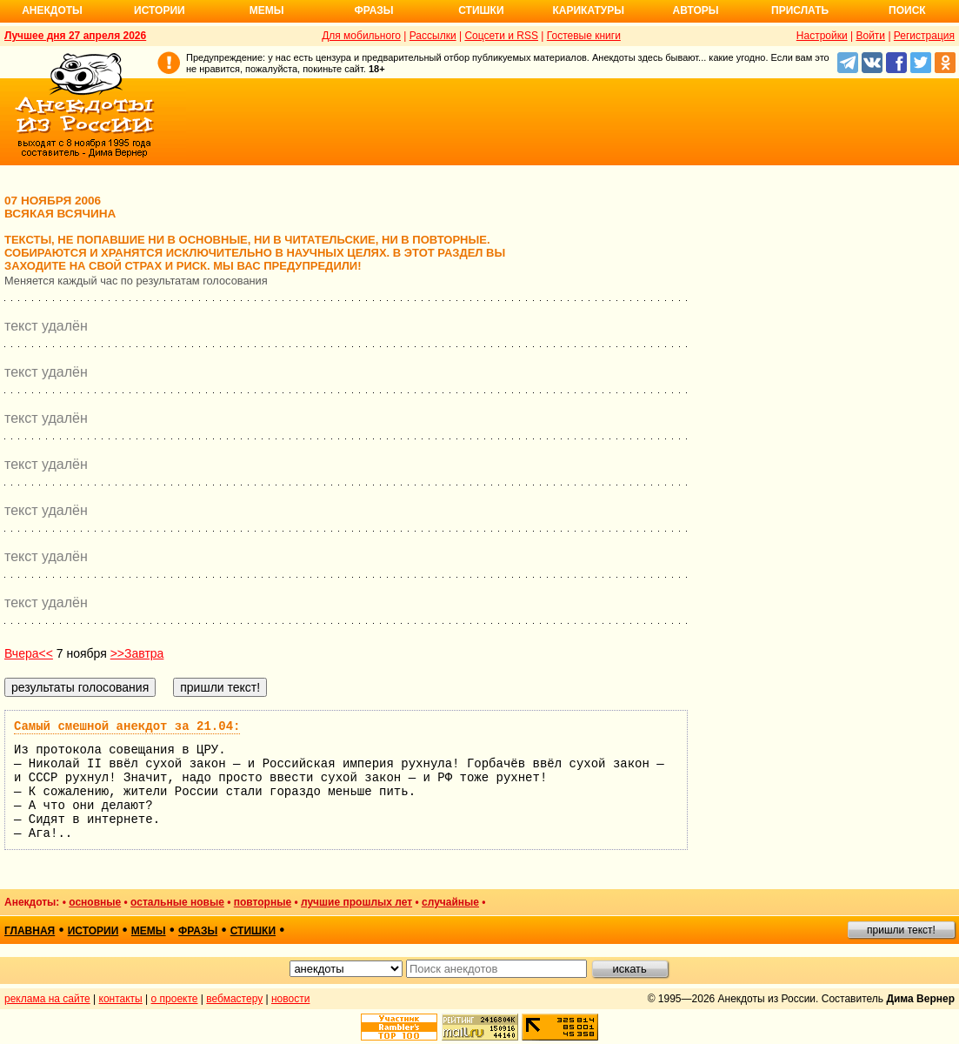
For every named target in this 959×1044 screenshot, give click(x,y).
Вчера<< (28, 653)
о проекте (174, 999)
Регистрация (924, 36)
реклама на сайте (47, 999)
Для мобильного (361, 36)
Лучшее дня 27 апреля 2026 (75, 36)
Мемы (267, 10)
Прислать (800, 10)
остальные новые (177, 902)
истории (93, 931)
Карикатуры (588, 10)
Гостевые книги (584, 36)
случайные (450, 902)
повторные (262, 902)
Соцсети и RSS (501, 36)
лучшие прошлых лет (356, 902)
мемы (148, 931)
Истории (159, 10)
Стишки (480, 10)
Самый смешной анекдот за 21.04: (127, 726)
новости (290, 999)
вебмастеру (234, 999)
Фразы (373, 10)
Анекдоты (52, 10)
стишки (253, 931)
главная (29, 931)
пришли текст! (901, 930)
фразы (197, 931)
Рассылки (433, 36)
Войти (870, 36)
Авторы (696, 10)
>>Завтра (137, 653)
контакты (121, 999)
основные (95, 902)
